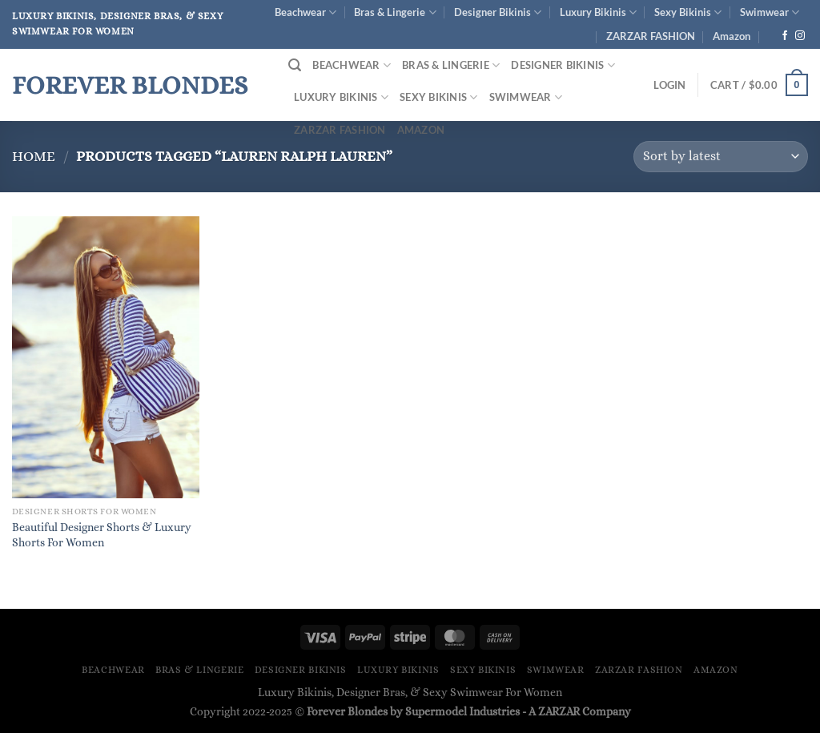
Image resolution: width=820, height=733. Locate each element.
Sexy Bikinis (688, 12)
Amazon (731, 36)
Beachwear (305, 12)
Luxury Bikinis (598, 12)
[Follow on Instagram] (800, 36)
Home (33, 155)
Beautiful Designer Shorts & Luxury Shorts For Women (101, 535)
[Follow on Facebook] (785, 36)
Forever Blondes (129, 85)
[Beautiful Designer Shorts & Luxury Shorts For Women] (105, 357)
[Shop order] (720, 156)
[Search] (294, 65)
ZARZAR (559, 711)
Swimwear (769, 12)
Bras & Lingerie (395, 12)
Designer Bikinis (497, 12)
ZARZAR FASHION (650, 36)
